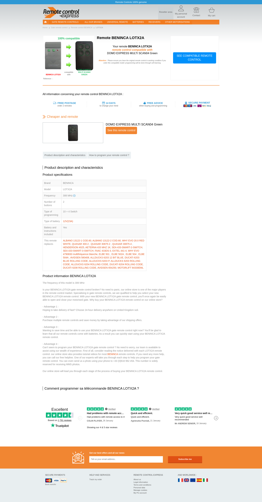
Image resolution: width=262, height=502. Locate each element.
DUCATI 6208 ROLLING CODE (79, 267)
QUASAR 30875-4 (122, 244)
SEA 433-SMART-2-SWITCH (127, 247)
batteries (138, 22)
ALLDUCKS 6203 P (99, 261)
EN (193, 480)
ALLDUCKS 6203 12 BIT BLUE (106, 257)
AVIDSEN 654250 (106, 267)
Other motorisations (177, 22)
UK (186, 480)
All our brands (93, 22)
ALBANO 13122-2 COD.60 (106, 240)
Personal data (139, 488)
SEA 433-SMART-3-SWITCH (78, 250)
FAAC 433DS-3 (103, 250)
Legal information (141, 482)
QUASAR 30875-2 (101, 244)
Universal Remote (117, 22)
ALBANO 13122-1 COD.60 (77, 240)
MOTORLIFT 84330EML (130, 267)
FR (180, 480)
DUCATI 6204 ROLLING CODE (126, 264)
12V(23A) (68, 221)
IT (205, 480)
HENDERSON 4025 (73, 247)
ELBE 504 (131, 254)
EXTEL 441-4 (119, 250)
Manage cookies (140, 490)
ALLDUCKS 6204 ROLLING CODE (89, 264)
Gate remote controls (65, 22)
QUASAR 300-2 (80, 244)
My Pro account (140, 493)
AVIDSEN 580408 (79, 257)
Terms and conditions (142, 485)
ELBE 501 (104, 254)
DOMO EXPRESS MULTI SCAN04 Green (134, 124)
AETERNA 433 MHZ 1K (98, 247)
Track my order (95, 479)
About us (137, 479)
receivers (154, 22)
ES (199, 480)
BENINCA (112, 354)
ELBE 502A (118, 254)
